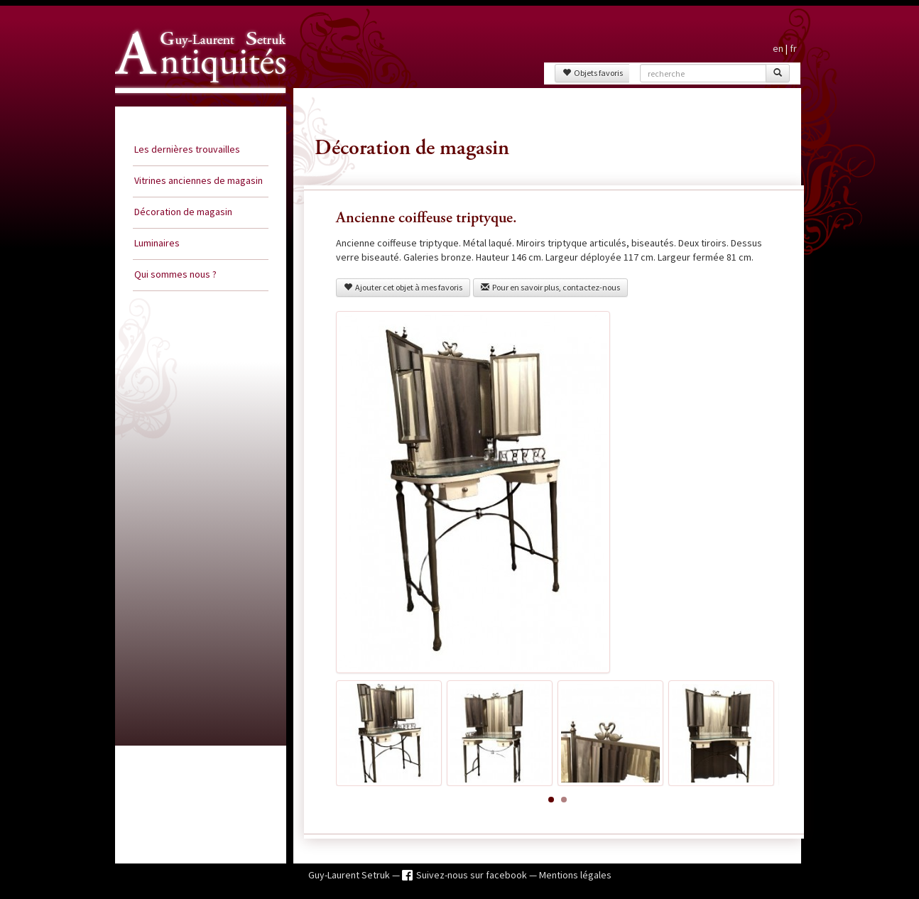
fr (793, 48)
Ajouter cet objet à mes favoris (403, 287)
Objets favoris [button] (592, 72)
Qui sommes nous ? (175, 274)
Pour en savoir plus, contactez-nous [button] (550, 287)
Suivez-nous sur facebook (472, 874)
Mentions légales (575, 874)
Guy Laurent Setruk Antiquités (194, 106)
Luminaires (157, 242)
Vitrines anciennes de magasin (198, 180)
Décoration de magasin (183, 211)
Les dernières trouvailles (187, 149)
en (778, 48)
